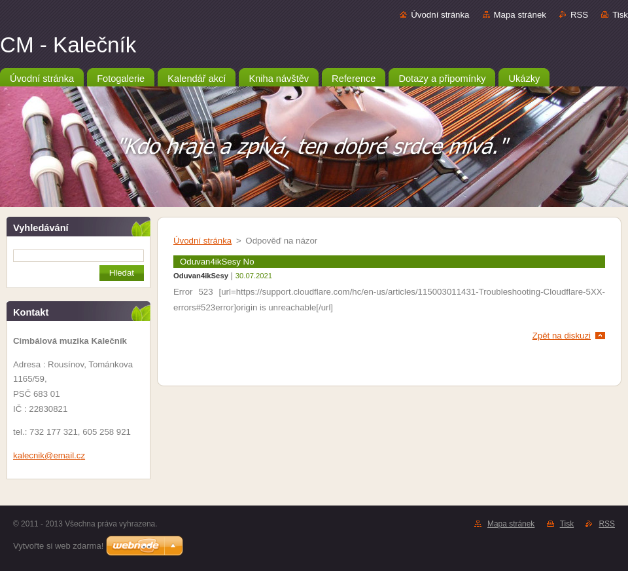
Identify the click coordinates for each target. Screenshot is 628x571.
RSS (579, 15)
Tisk (620, 15)
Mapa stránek (520, 15)
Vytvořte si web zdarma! (58, 546)
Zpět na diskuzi (561, 336)
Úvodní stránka (440, 15)
